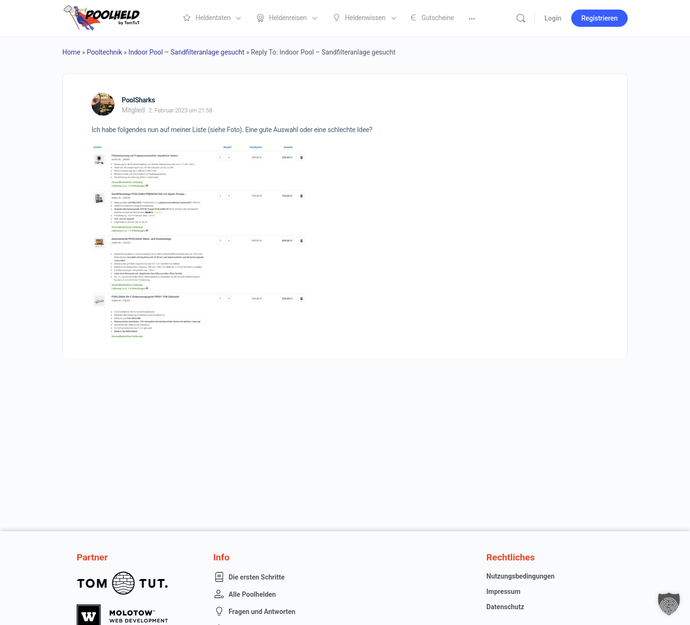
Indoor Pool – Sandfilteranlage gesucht (186, 52)
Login (552, 18)
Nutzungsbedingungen (520, 576)
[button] (669, 604)
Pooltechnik (104, 52)
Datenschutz (505, 607)
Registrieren (599, 18)
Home (71, 52)
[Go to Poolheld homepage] (110, 17)
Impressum (503, 591)
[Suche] (520, 18)
